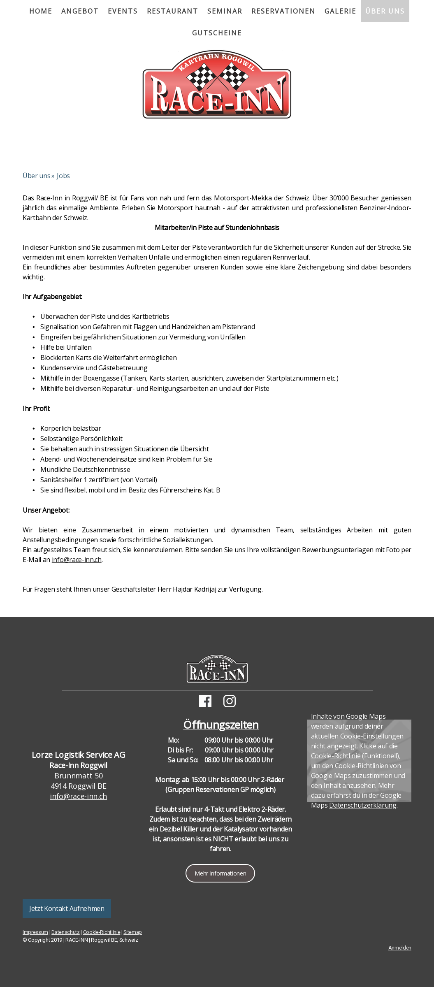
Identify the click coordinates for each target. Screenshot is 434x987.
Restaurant (172, 11)
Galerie (340, 11)
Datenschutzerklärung (363, 805)
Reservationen (283, 11)
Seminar (224, 11)
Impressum (35, 932)
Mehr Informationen (220, 873)
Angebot (80, 11)
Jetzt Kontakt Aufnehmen (66, 908)
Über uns (385, 11)
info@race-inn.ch (77, 559)
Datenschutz (65, 932)
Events (123, 11)
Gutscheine (217, 32)
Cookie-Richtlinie (336, 755)
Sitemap (132, 932)
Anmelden (399, 948)
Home (40, 11)
